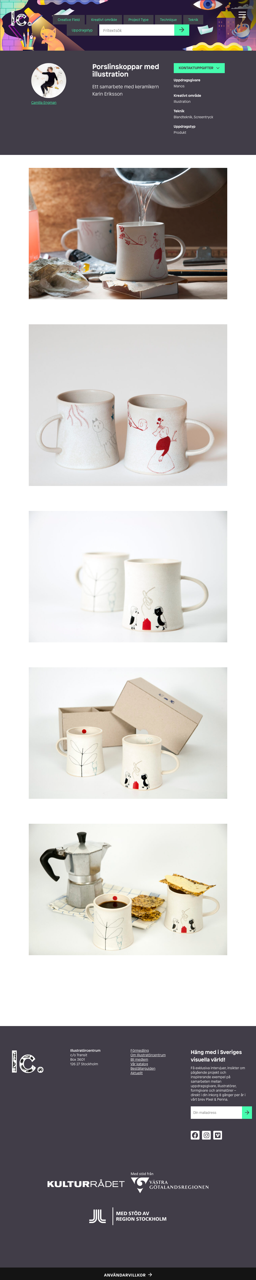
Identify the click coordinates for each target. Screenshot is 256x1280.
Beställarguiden (142, 1068)
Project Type (138, 19)
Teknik (193, 19)
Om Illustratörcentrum (148, 1055)
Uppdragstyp (82, 30)
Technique (168, 19)
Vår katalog (139, 1064)
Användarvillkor (125, 1275)
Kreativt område (104, 19)
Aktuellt (136, 1073)
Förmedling (139, 1050)
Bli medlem (139, 1059)
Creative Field (69, 19)
